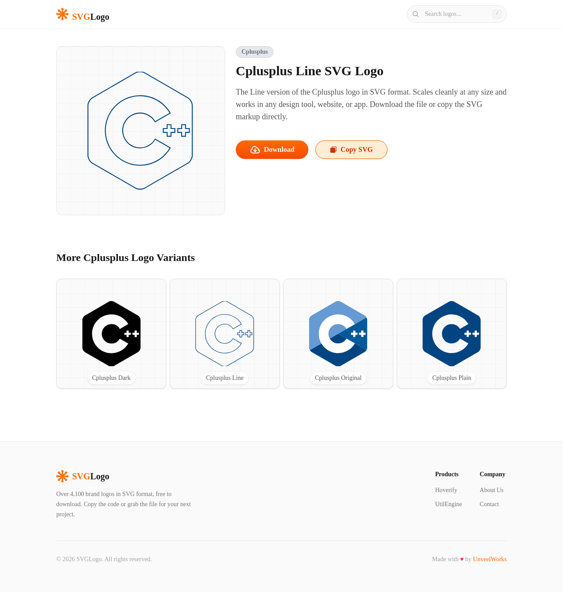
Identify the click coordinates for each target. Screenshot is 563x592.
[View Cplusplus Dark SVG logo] (111, 334)
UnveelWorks (490, 559)
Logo (82, 476)
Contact (489, 504)
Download (272, 149)
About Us (492, 490)
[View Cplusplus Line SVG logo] (225, 334)
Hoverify (446, 490)
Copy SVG (351, 149)
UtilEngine (448, 504)
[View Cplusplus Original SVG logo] (338, 334)
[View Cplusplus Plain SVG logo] (452, 334)
